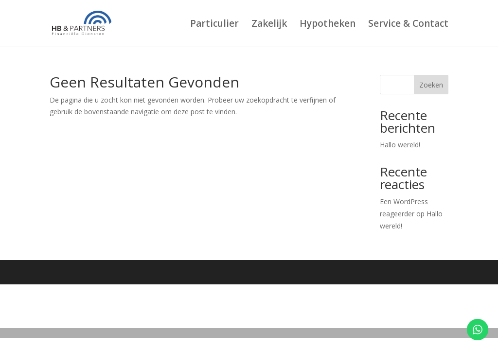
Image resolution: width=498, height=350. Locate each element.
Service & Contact (408, 25)
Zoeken (431, 84)
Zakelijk (269, 25)
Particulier (214, 25)
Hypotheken (328, 25)
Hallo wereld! (400, 144)
